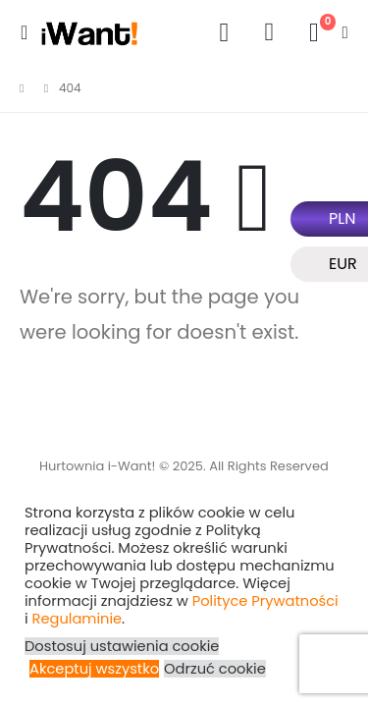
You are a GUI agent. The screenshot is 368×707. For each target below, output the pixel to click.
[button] (30, 32)
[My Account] (223, 33)
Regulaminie (77, 618)
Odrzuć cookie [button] (215, 669)
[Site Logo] (89, 32)
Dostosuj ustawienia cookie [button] (122, 646)
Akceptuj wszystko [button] (94, 669)
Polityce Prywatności (265, 601)
